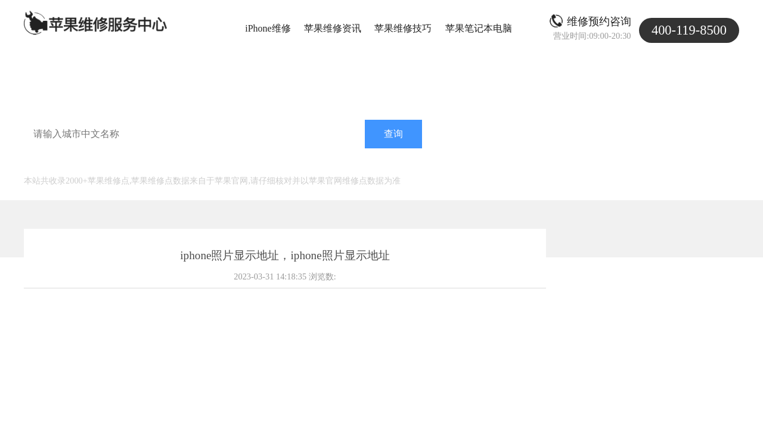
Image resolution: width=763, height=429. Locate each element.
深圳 (194, 163)
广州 (170, 163)
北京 (122, 163)
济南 (218, 163)
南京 (242, 163)
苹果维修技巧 (403, 28)
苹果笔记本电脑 (478, 28)
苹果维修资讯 (332, 28)
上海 (99, 163)
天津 (146, 163)
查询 (393, 134)
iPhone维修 (267, 28)
